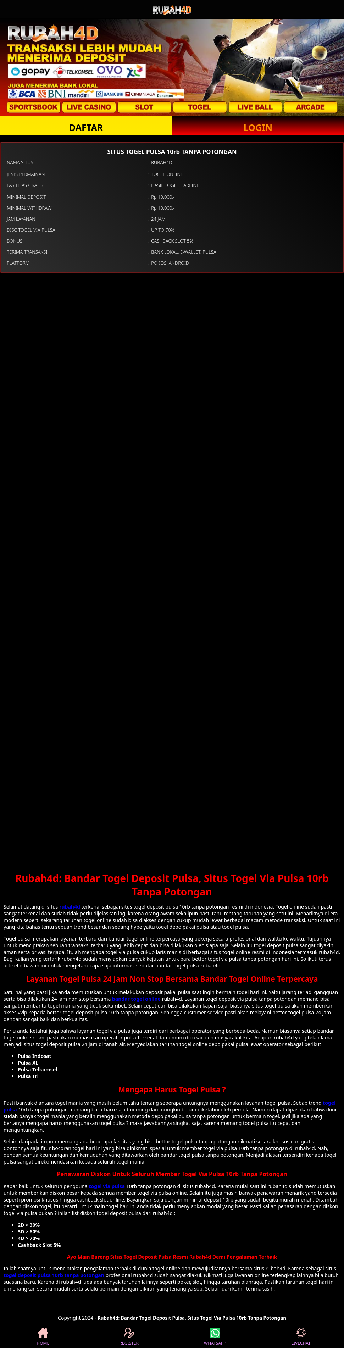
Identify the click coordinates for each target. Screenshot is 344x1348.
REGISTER (129, 1337)
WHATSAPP (215, 1337)
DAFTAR (86, 127)
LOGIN (258, 127)
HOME (43, 1337)
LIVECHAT (301, 1337)
